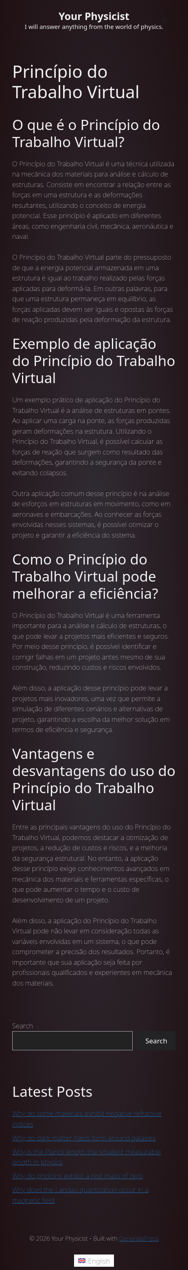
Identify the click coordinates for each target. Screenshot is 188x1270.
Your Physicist (94, 16)
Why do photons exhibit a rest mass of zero (77, 1175)
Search (22, 1025)
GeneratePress (139, 1238)
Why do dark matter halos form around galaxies (84, 1137)
